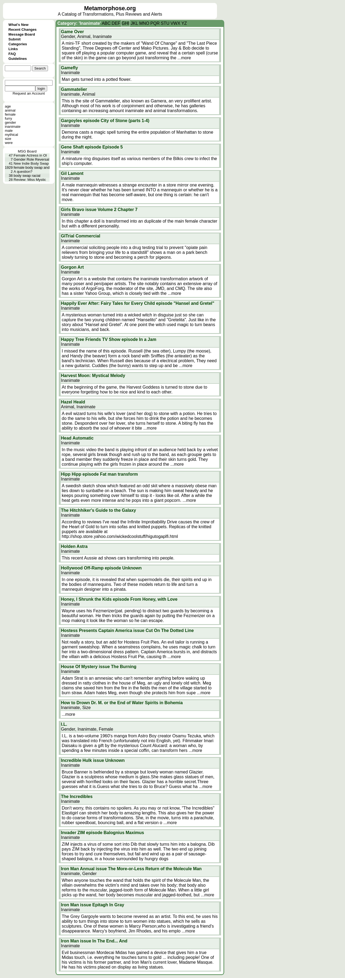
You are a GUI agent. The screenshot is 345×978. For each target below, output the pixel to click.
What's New (18, 25)
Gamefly (69, 67)
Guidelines (17, 59)
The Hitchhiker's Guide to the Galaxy (98, 510)
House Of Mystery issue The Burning (98, 666)
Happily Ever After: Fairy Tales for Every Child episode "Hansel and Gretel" (137, 303)
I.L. (64, 724)
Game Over (72, 31)
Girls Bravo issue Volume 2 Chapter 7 (99, 209)
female (10, 114)
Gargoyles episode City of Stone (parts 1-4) (105, 120)
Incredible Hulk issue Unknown (93, 760)
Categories (17, 44)
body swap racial (27, 176)
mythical (11, 135)
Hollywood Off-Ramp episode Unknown (101, 568)
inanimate (12, 127)
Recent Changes (22, 29)
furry (8, 118)
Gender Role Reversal (31, 159)
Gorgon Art (72, 267)
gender (10, 122)
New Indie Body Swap (31, 163)
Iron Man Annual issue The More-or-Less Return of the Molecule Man (131, 868)
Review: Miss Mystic (30, 180)
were (9, 143)
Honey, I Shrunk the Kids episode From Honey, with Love (119, 599)
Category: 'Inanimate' (79, 23)
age (8, 106)
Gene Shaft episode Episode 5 (92, 147)
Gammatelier (74, 89)
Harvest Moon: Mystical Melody (93, 375)
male (9, 131)
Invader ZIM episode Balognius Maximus (102, 832)
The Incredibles (76, 796)
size (8, 139)
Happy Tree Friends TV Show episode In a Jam (108, 339)
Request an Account (29, 93)
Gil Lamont (72, 173)
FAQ (12, 54)
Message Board (21, 34)
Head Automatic (77, 438)
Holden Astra (74, 546)
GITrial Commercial (80, 236)
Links (13, 49)
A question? (23, 172)
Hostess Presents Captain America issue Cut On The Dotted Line (127, 630)
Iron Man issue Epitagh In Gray (92, 905)
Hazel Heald (73, 402)
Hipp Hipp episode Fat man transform (99, 474)
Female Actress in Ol (30, 155)
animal (10, 110)
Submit (14, 39)
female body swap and (32, 167)
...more (184, 58)
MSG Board (27, 151)
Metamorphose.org (110, 8)
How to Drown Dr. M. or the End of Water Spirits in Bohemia (122, 702)
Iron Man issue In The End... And (94, 941)
